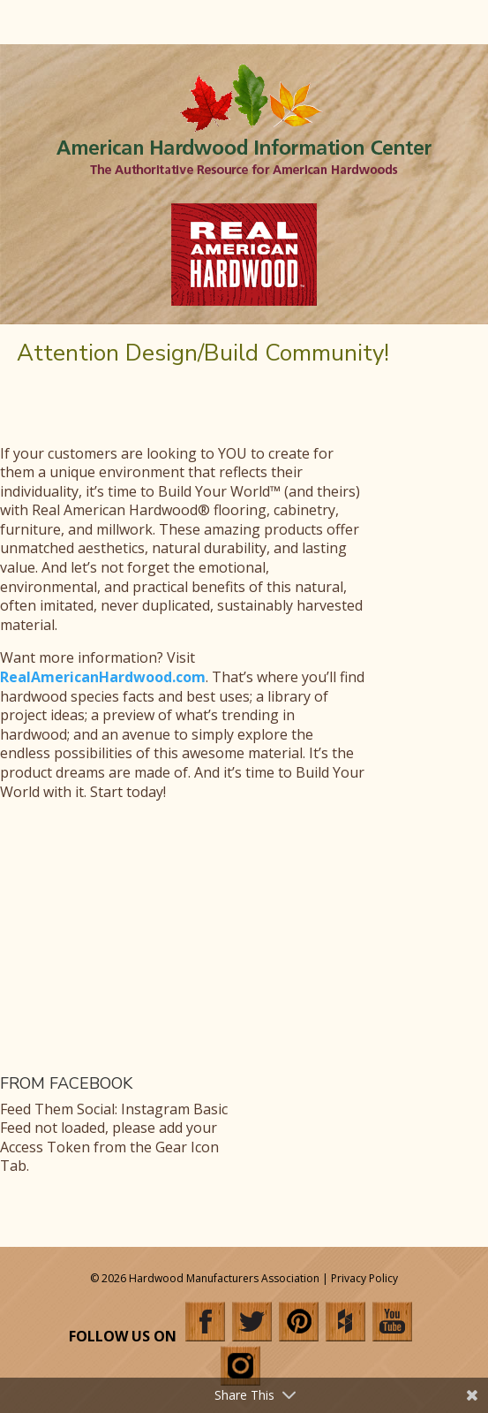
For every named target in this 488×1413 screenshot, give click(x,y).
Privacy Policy (364, 1278)
